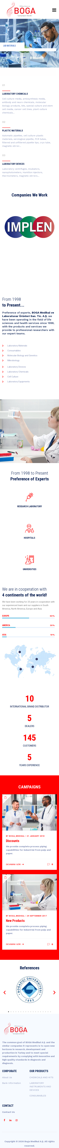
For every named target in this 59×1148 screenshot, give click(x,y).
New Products (15, 921)
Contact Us (8, 1112)
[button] (4, 992)
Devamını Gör (13, 864)
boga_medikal (17, 836)
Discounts (12, 841)
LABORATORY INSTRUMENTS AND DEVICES (40, 1086)
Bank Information (11, 1083)
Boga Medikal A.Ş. (34, 1141)
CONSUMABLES (37, 1095)
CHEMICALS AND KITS (41, 1077)
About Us (7, 1077)
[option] (29, 227)
